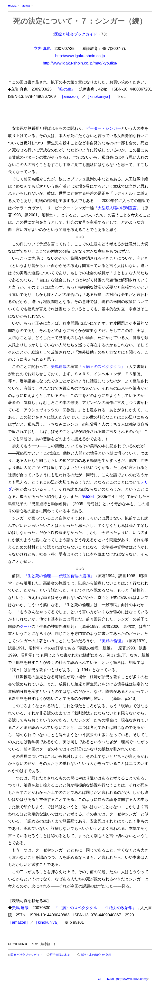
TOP (99, 979)
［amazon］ (71, 96)
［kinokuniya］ (98, 96)
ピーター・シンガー (103, 128)
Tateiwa (25, 5)
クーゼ (25, 626)
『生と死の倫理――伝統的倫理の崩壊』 (59, 576)
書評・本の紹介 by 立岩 (95, 954)
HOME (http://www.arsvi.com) (126, 979)
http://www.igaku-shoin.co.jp (80, 56)
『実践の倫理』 (111, 640)
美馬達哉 (58, 366)
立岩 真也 (42, 48)
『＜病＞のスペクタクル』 (101, 366)
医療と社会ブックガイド (75, 34)
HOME (12, 5)
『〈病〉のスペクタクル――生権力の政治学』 (95, 907)
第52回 (88, 496)
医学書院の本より (61, 954)
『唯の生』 (65, 89)
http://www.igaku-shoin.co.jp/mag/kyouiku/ (80, 63)
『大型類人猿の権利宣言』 (117, 208)
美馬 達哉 (20, 907)
